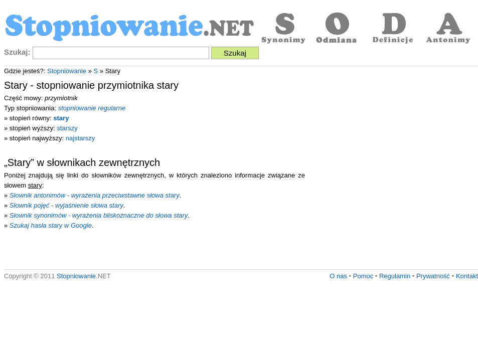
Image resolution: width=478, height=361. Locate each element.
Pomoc (363, 276)
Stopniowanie (66, 71)
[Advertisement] (94, 170)
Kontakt (467, 276)
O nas (338, 276)
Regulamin (394, 276)
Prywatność (433, 276)
